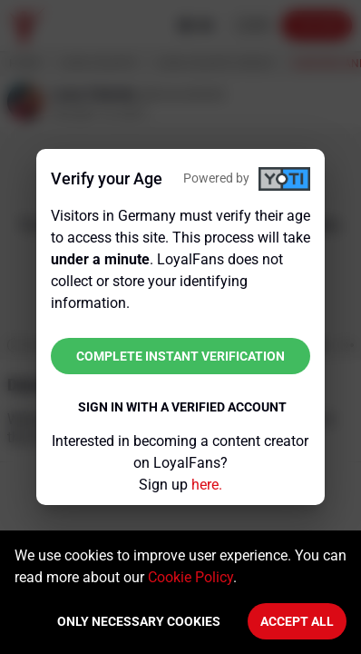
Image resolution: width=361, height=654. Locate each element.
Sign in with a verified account (182, 407)
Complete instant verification (180, 356)
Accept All (297, 621)
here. (206, 484)
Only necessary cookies (138, 621)
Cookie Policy (190, 577)
